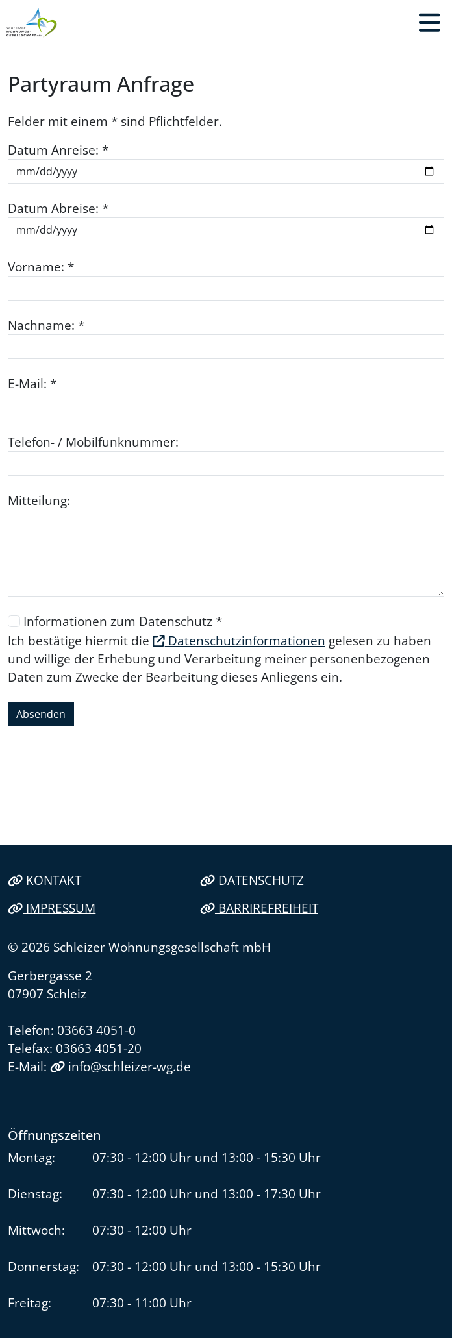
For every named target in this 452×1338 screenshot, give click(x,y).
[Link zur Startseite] (31, 22)
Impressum (51, 908)
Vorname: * (41, 266)
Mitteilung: (39, 500)
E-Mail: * (32, 383)
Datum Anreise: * (58, 150)
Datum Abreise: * (58, 208)
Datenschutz (252, 880)
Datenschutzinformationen (239, 640)
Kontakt (44, 880)
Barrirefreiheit (259, 908)
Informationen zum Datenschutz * (122, 621)
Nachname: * (46, 325)
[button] (429, 22)
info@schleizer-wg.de (120, 1066)
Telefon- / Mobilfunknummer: (93, 442)
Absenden (41, 714)
